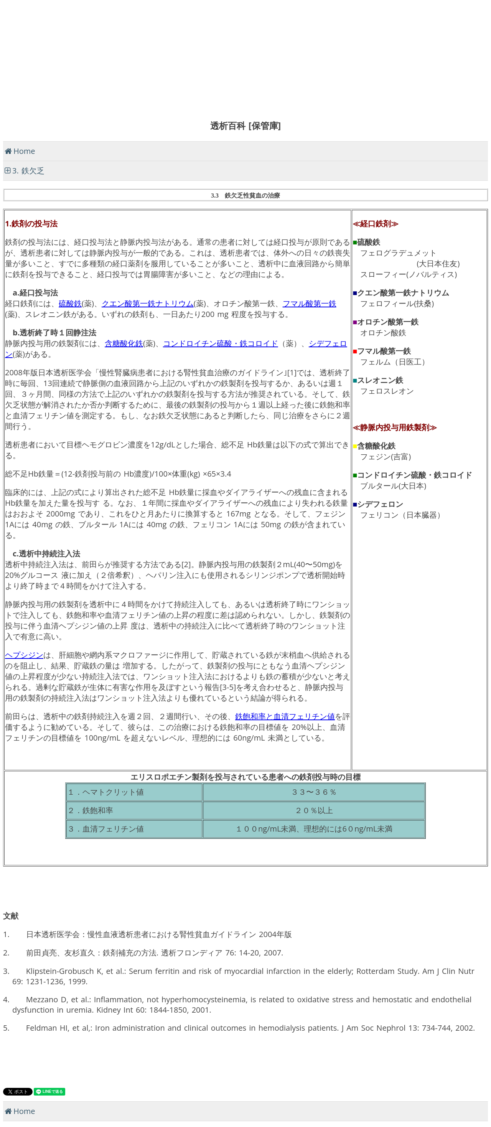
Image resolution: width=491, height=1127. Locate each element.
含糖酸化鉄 (124, 343)
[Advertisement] (233, 57)
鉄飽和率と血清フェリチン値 (285, 716)
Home (24, 151)
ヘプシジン (24, 655)
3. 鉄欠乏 (28, 170)
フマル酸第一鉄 (309, 303)
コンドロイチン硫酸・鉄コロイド (220, 343)
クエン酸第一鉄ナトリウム (148, 303)
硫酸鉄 (70, 303)
